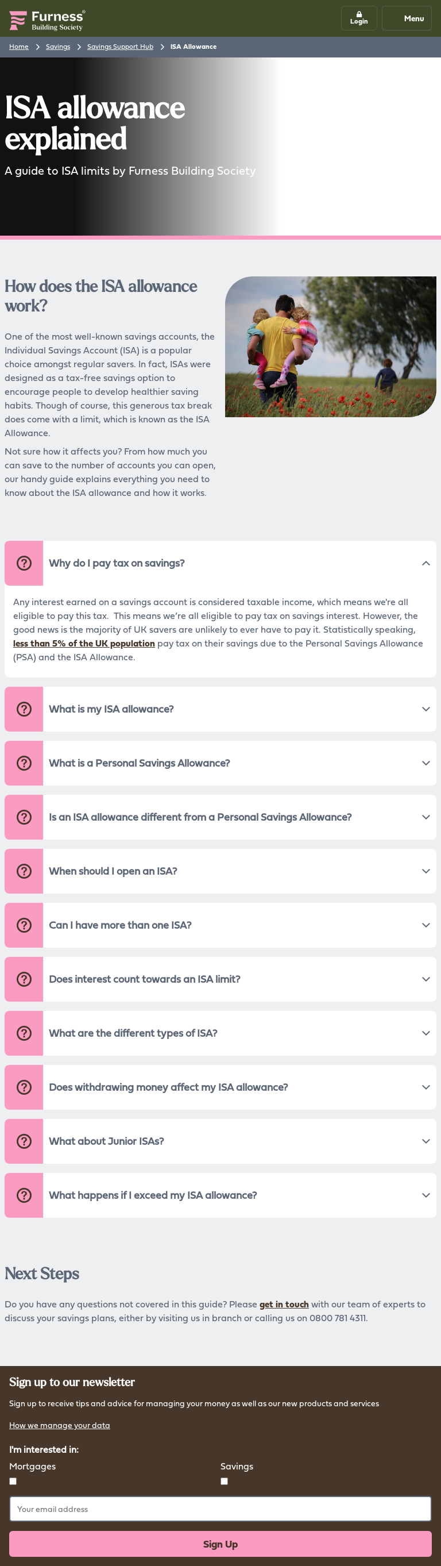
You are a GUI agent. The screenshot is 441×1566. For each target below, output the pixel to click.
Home (19, 46)
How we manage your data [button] (59, 1426)
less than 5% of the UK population (84, 643)
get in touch (284, 1304)
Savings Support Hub (120, 46)
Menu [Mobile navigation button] (406, 18)
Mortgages (32, 1466)
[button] (359, 18)
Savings (58, 46)
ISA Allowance (193, 46)
